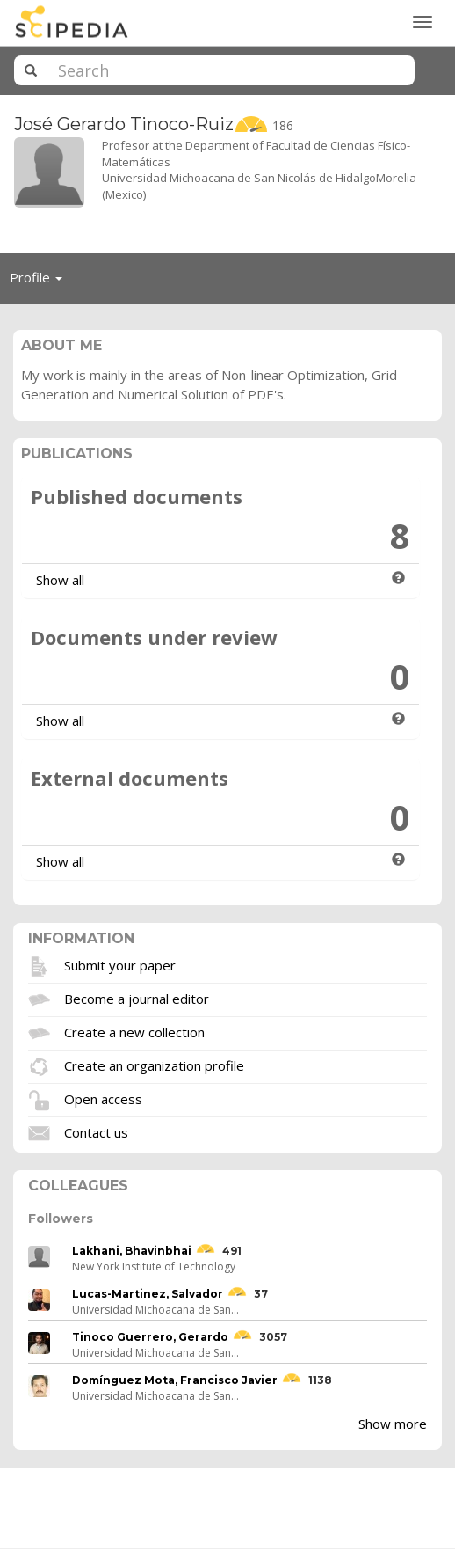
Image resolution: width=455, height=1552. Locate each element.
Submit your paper (120, 965)
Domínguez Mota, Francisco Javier (175, 1380)
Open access (103, 1099)
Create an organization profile (154, 1065)
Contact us (96, 1132)
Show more (392, 1423)
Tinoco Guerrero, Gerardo (150, 1336)
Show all (60, 580)
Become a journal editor (136, 998)
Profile (41, 281)
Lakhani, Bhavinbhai (131, 1250)
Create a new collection (134, 1032)
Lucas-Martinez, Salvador (147, 1293)
